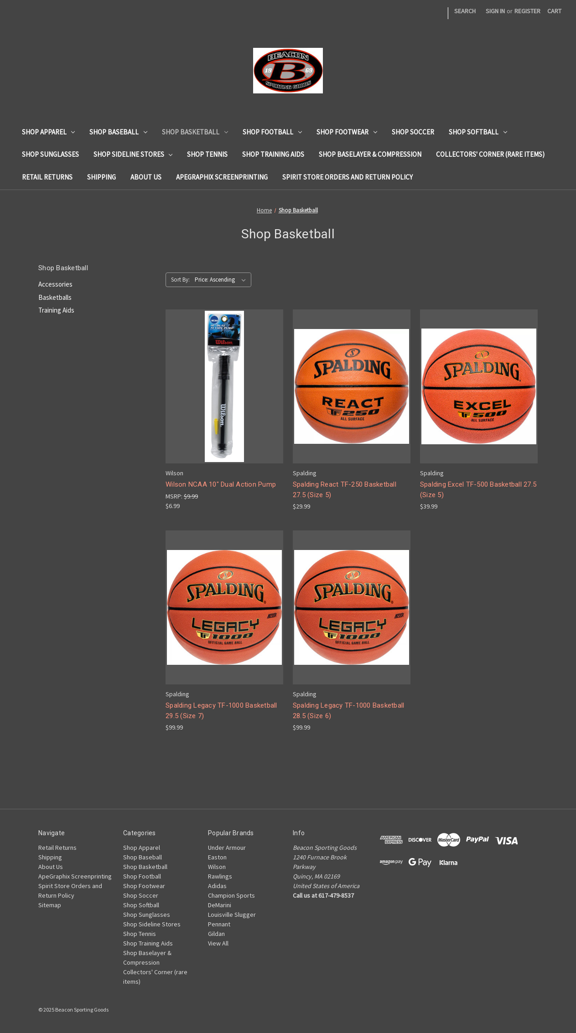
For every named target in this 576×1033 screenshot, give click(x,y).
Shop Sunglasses (50, 154)
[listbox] (222, 280)
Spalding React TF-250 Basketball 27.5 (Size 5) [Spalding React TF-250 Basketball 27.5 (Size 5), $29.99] (344, 489)
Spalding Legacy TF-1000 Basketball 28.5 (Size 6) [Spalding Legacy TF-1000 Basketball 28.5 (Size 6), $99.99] (349, 710)
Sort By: (180, 279)
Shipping (101, 177)
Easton (217, 857)
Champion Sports (231, 895)
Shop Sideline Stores (133, 154)
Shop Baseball (118, 132)
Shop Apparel (48, 132)
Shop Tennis (207, 154)
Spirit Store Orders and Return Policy (347, 177)
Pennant (219, 924)
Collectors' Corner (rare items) (490, 154)
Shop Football (272, 132)
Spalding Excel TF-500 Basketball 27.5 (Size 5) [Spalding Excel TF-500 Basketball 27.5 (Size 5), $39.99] (478, 489)
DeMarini (219, 905)
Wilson (217, 867)
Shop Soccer (413, 132)
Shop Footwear (347, 132)
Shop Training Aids (273, 154)
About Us (145, 177)
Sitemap (49, 905)
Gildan (216, 934)
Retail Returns (47, 177)
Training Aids (56, 310)
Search (465, 11)
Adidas (217, 886)
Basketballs (55, 297)
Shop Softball (478, 132)
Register (527, 11)
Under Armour (227, 847)
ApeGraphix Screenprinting (222, 177)
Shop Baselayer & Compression (370, 154)
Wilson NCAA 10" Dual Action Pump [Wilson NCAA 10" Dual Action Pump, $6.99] (221, 484)
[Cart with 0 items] (554, 11)
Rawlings (220, 876)
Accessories (55, 284)
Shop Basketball (195, 132)
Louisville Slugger (232, 914)
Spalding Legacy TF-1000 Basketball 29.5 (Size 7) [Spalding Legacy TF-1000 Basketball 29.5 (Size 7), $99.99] (221, 710)
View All (218, 943)
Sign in (495, 11)
